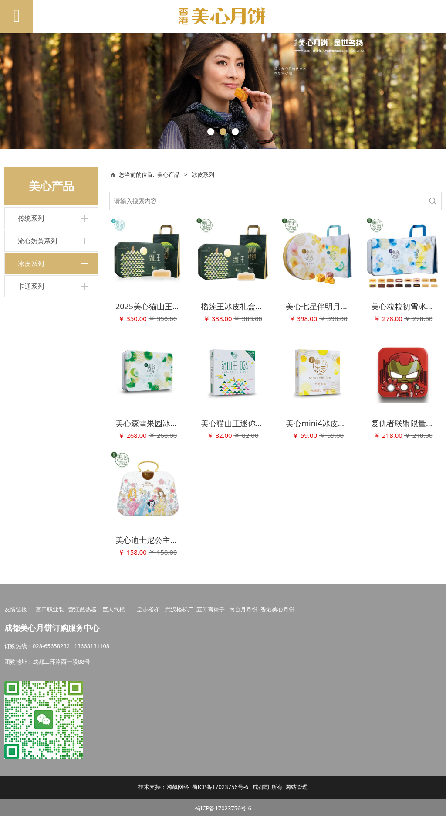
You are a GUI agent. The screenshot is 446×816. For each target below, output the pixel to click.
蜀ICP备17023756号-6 (220, 785)
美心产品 (168, 174)
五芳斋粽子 (210, 607)
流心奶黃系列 (37, 240)
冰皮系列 (31, 263)
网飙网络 (177, 785)
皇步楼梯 (148, 607)
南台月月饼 (243, 607)
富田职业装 (50, 607)
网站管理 (296, 785)
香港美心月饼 (277, 607)
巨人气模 (114, 607)
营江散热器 (82, 607)
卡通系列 (31, 286)
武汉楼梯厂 (179, 607)
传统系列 (31, 218)
